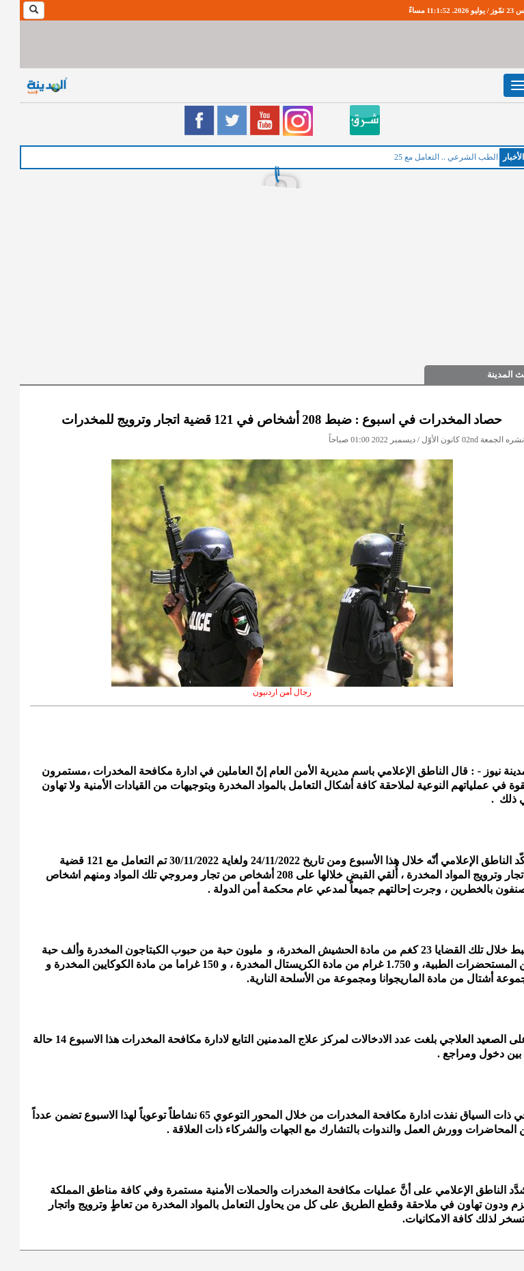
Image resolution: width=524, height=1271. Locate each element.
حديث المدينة (492, 374)
